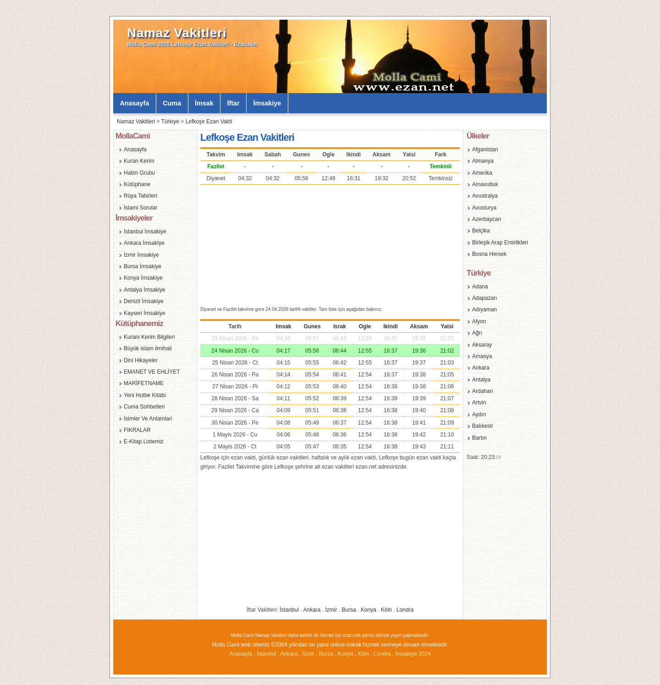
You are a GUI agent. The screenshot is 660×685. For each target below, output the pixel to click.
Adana (480, 286)
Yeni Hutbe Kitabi (145, 395)
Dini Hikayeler (141, 360)
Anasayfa (134, 103)
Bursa (349, 610)
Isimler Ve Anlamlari (148, 418)
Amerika (482, 173)
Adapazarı (484, 298)
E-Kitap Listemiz (144, 441)
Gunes (311, 326)
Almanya (483, 161)
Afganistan (485, 149)
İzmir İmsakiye (141, 255)
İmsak (204, 103)
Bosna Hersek (489, 254)
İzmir (331, 610)
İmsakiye (267, 103)
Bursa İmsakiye (142, 266)
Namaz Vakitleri (176, 33)
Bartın (479, 438)
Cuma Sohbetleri (144, 406)
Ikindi (390, 326)
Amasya (482, 356)
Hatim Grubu (139, 173)
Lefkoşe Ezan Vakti (209, 121)
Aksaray (482, 345)
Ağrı (477, 333)
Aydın (479, 414)
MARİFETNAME (144, 383)
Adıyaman (484, 309)
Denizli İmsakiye (144, 301)
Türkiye (170, 121)
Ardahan (482, 391)
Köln (386, 610)
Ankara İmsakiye (144, 243)
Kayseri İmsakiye (144, 313)
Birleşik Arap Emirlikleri (500, 242)
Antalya (481, 379)
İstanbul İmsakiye (145, 231)
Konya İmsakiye (143, 278)
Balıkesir (482, 426)
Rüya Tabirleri (140, 196)
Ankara (311, 610)
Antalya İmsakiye (144, 290)
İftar (233, 103)
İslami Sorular (140, 207)
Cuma (172, 103)
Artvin (479, 402)
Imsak (284, 326)
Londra (404, 610)
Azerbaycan (486, 219)
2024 (424, 654)
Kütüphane (137, 184)
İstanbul (289, 610)
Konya (368, 610)
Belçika (481, 230)
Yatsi (446, 326)
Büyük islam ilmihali (148, 348)
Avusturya (484, 207)
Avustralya (485, 196)
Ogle (365, 326)
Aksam (419, 326)
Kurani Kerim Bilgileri (149, 337)
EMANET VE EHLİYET (152, 372)
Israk (339, 326)
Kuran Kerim (139, 161)
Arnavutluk (485, 184)
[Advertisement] (330, 244)
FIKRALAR (137, 430)
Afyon (479, 321)
